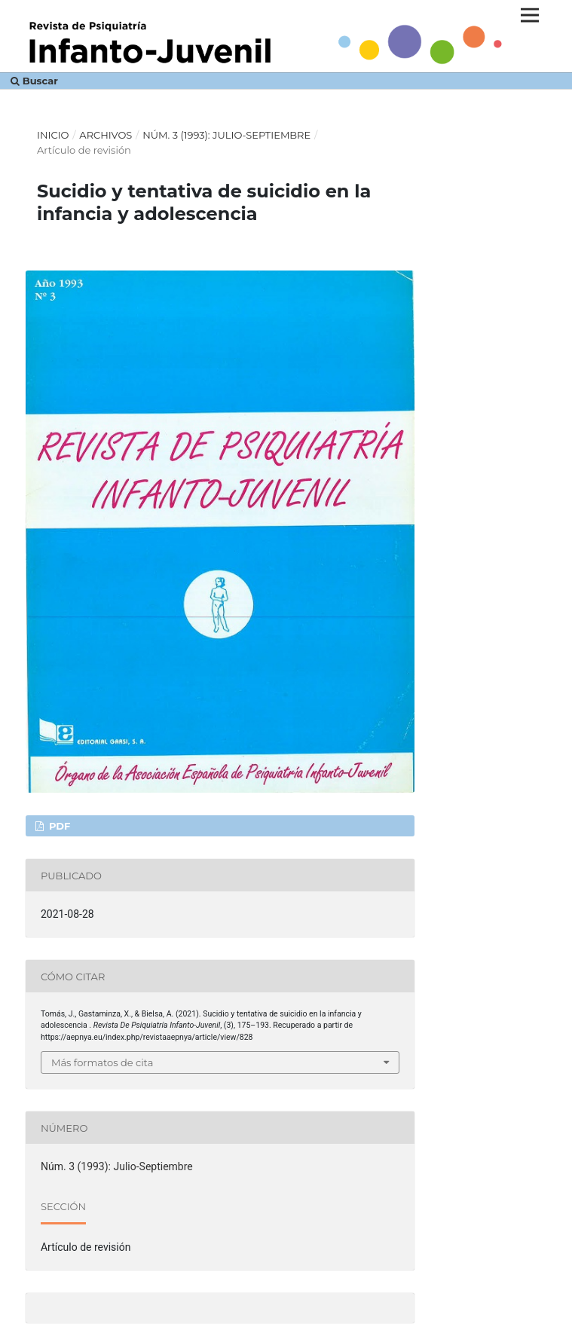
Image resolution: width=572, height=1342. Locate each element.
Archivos (105, 135)
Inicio (53, 135)
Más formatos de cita (102, 1062)
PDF (58, 826)
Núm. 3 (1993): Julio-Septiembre (226, 135)
